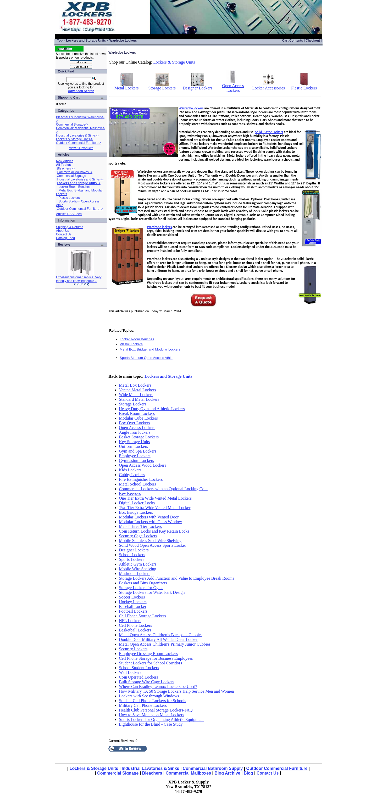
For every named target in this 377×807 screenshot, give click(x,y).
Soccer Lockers (132, 597)
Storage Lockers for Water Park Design (152, 592)
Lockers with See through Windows (149, 696)
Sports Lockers (131, 559)
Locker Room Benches (74, 187)
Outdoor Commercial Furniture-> (78, 143)
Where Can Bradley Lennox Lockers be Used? (158, 686)
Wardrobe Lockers (123, 40)
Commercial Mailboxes (188, 773)
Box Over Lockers (134, 423)
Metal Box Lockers (135, 385)
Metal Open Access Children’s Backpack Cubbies (160, 635)
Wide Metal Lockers (136, 394)
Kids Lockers (130, 470)
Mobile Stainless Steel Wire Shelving (150, 540)
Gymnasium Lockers (136, 460)
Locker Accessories (268, 86)
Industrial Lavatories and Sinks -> (80, 179)
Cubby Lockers (132, 474)
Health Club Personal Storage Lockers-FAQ (155, 710)
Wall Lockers (130, 672)
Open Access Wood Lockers (142, 465)
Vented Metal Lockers (137, 390)
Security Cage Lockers (138, 536)
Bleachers (152, 773)
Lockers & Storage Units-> (74, 139)
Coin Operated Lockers (138, 677)
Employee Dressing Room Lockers (148, 653)
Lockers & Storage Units (174, 62)
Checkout (313, 40)
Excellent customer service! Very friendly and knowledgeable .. (78, 279)
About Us (62, 231)
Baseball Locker (132, 606)
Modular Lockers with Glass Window (150, 522)
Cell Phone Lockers (135, 625)
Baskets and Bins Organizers (143, 583)
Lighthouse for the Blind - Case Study (151, 724)
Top (60, 40)
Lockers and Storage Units (86, 40)
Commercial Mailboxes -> (74, 172)
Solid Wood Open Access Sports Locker (152, 545)
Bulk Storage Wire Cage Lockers (146, 682)
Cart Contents (292, 40)
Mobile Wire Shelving (137, 569)
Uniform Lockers (133, 446)
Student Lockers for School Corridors (150, 663)
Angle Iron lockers (134, 432)
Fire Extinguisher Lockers (141, 479)
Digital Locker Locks (137, 503)
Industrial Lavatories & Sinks (150, 768)
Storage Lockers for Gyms (141, 587)
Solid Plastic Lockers (269, 132)
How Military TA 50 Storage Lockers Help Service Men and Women (176, 691)
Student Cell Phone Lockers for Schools (152, 700)
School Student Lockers (139, 667)
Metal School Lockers (137, 484)
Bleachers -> (66, 168)
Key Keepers (130, 493)
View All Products (81, 148)
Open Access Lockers (233, 86)
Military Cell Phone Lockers (143, 705)
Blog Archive (227, 773)
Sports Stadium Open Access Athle (146, 358)
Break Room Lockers (137, 413)
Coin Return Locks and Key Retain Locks (154, 531)
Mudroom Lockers (134, 573)
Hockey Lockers (132, 602)
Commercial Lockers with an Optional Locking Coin (163, 489)
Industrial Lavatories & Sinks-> (77, 135)
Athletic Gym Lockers (137, 564)
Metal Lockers (126, 86)
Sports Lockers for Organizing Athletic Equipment (161, 719)
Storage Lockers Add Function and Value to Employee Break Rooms (176, 578)
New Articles (64, 161)
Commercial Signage (71, 176)
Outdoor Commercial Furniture (277, 768)
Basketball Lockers (135, 630)
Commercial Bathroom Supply (213, 768)
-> (78, 183)
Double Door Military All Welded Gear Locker (158, 639)
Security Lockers (133, 649)
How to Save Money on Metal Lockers (151, 715)
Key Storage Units (134, 441)
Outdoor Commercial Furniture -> (80, 209)
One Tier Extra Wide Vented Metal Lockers (155, 498)
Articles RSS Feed (69, 214)
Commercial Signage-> (72, 124)
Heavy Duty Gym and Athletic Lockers (152, 409)
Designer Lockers (197, 86)
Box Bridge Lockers (136, 512)
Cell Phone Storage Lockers (142, 616)
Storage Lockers (162, 86)
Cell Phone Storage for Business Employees (156, 658)
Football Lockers (133, 611)
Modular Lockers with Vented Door (149, 517)
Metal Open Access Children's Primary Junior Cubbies (164, 644)
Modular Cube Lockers (138, 418)
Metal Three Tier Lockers (140, 526)
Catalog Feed (65, 238)
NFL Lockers (130, 620)
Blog (248, 773)
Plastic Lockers (69, 198)
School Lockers (132, 554)
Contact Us (63, 234)
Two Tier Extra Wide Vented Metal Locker (154, 507)
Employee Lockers (134, 456)
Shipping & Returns (69, 227)
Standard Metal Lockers (139, 399)
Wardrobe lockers (191, 108)
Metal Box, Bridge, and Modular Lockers (150, 349)
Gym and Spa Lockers (137, 451)
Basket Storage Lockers (139, 437)
